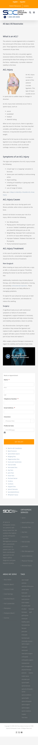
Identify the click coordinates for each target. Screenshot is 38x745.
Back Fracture (12, 451)
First (5, 387)
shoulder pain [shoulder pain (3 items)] (26, 679)
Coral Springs (8, 594)
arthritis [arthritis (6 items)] (24, 583)
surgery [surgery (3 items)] (24, 714)
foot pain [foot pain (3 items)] (31, 609)
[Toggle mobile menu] (34, 12)
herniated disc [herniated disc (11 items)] (26, 625)
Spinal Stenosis (13, 489)
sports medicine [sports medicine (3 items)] (26, 711)
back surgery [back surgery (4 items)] (25, 602)
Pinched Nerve (12, 478)
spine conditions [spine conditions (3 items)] (26, 695)
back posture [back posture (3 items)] (25, 599)
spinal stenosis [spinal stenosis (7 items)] (26, 686)
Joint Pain (11, 473)
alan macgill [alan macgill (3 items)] (25, 580)
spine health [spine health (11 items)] (25, 698)
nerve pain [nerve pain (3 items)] (25, 650)
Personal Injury (27, 565)
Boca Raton (7, 580)
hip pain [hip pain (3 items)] (24, 628)
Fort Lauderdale (9, 603)
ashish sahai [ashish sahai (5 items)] (25, 589)
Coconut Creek (9, 589)
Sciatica (10, 481)
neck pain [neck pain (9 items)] (24, 647)
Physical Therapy (27, 561)
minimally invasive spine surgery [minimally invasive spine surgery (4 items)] (27, 642)
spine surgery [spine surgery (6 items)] (25, 708)
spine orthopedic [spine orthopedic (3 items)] (26, 701)
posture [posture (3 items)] (24, 673)
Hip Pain (10, 470)
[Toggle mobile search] (30, 12)
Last (5, 395)
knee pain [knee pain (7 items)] (24, 635)
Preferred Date (9, 426)
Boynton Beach (9, 584)
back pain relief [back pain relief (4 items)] (26, 596)
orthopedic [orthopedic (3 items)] (25, 657)
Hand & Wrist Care (28, 522)
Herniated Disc (12, 467)
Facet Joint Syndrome (14, 462)
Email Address (9, 408)
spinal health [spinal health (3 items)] (25, 682)
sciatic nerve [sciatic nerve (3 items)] (25, 676)
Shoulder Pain (26, 527)
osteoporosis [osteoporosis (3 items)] (25, 663)
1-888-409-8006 (13, 17)
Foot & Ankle (12, 465)
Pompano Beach (9, 613)
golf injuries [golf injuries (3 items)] (25, 615)
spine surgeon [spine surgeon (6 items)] (26, 704)
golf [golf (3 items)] (30, 612)
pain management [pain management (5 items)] (27, 666)
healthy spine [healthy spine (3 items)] (25, 622)
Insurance (7, 417)
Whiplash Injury (13, 495)
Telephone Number (11, 399)
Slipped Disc (12, 486)
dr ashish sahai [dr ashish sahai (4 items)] (26, 606)
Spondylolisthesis (13, 492)
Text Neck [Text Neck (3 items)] (24, 717)
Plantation (7, 608)
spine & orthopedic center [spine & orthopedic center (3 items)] (27, 690)
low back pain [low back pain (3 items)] (26, 638)
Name (6, 380)
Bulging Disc (12, 456)
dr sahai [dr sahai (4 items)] (24, 609)
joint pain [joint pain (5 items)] (24, 631)
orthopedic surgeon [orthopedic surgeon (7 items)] (27, 660)
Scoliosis (10, 484)
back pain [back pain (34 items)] (24, 593)
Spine (23, 518)
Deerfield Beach (9, 599)
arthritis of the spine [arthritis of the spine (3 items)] (27, 586)
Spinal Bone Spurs (14, 454)
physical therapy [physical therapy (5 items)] (26, 669)
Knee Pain (11, 476)
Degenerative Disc (14, 459)
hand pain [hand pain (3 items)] (25, 618)
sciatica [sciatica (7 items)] (31, 673)
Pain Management (28, 551)
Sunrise (6, 618)
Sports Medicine (27, 556)
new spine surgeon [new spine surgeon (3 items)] (27, 653)
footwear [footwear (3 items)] (24, 612)
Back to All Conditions (15, 448)
